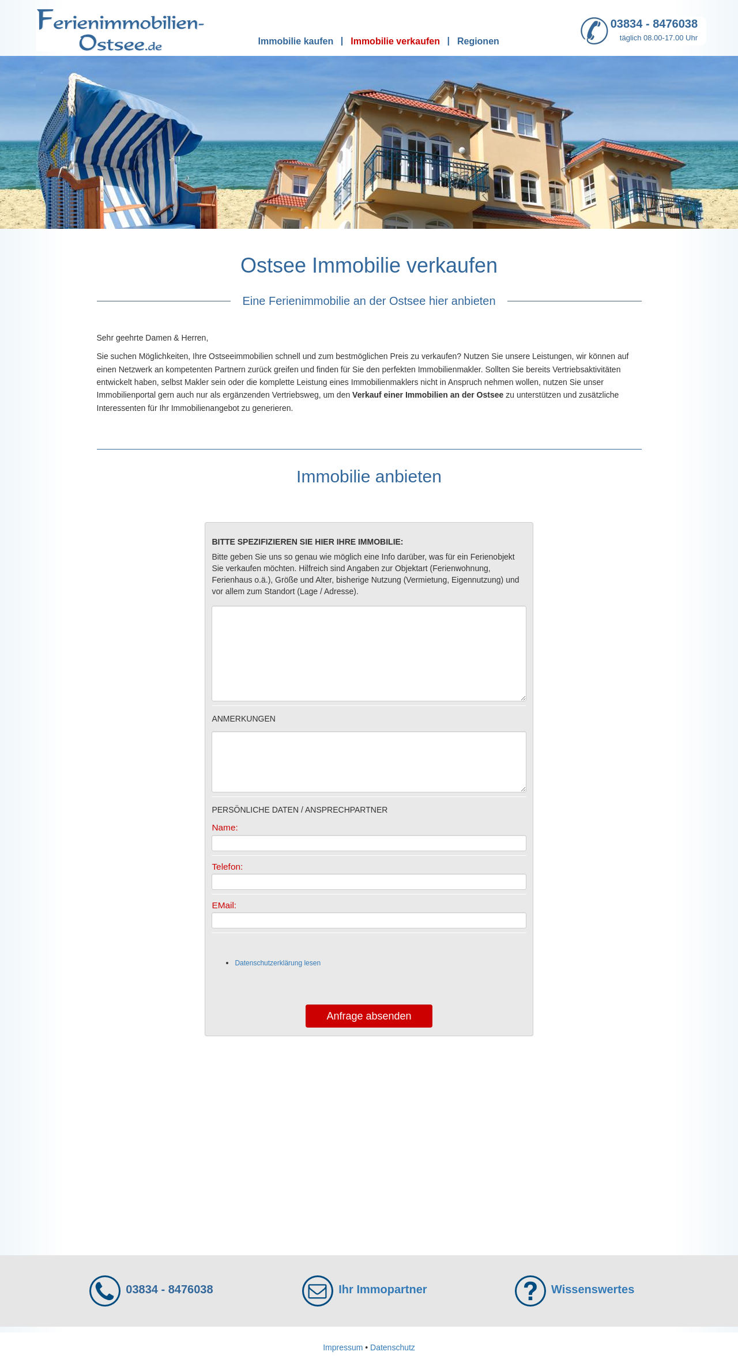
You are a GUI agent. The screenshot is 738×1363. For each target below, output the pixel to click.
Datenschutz (392, 1347)
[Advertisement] (369, 1140)
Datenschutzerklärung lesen (278, 963)
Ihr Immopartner (382, 1289)
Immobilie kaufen (296, 41)
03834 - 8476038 (654, 23)
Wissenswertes (592, 1289)
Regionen (478, 41)
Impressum (343, 1347)
